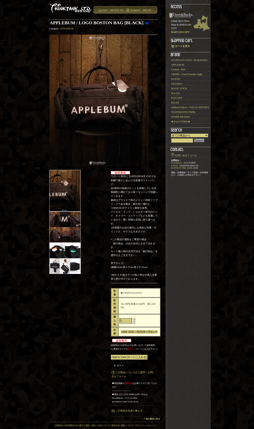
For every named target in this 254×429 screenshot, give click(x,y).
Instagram (135, 10)
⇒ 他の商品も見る (151, 419)
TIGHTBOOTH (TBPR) (183, 112)
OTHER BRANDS (180, 116)
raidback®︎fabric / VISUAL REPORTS (190, 107)
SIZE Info (119, 10)
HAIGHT (176, 79)
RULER (175, 102)
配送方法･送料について (122, 425)
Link (149, 10)
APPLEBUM (66, 28)
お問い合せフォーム (186, 155)
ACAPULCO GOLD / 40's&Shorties (189, 60)
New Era (175, 93)
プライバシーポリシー (145, 425)
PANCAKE (177, 97)
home (105, 10)
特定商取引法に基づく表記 (77, 425)
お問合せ (59, 425)
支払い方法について (100, 425)
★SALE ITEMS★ (180, 121)
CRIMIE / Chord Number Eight (187, 74)
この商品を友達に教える (129, 410)
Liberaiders (176, 83)
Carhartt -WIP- (178, 69)
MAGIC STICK (179, 88)
